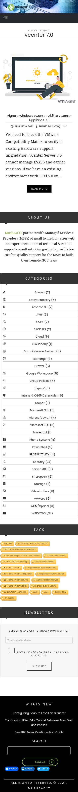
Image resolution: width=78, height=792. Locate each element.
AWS (39, 315)
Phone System (39, 440)
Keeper (40, 403)
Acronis (40, 292)
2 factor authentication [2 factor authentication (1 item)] (56, 555)
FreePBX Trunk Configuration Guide (39, 732)
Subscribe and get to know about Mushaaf (39, 630)
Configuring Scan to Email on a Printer (39, 713)
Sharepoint (39, 477)
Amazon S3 (40, 307)
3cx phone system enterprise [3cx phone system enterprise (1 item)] (51, 573)
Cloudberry (40, 344)
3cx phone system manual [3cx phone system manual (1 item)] (46, 580)
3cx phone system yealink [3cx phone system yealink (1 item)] (44, 586)
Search (39, 741)
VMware (39, 499)
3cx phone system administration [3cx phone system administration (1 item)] (41, 567)
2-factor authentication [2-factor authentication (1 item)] (44, 561)
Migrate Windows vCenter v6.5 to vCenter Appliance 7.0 (39, 118)
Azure (40, 322)
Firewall (39, 366)
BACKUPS (40, 329)
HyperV (40, 388)
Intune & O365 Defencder (39, 395)
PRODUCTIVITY (39, 454)
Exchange (40, 359)
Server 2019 (40, 469)
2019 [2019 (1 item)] (35, 592)
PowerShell (39, 447)
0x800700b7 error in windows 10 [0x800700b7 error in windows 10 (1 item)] (33, 543)
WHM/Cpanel (39, 506)
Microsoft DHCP (39, 418)
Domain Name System (39, 351)
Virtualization (40, 491)
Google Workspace (39, 373)
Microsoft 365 (39, 410)
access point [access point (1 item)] (60, 592)
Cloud (39, 337)
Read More (39, 188)
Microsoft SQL (39, 425)
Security (39, 462)
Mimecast (40, 432)
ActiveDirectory (39, 300)
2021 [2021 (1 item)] (46, 592)
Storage (39, 484)
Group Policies (39, 381)
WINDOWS (39, 513)
